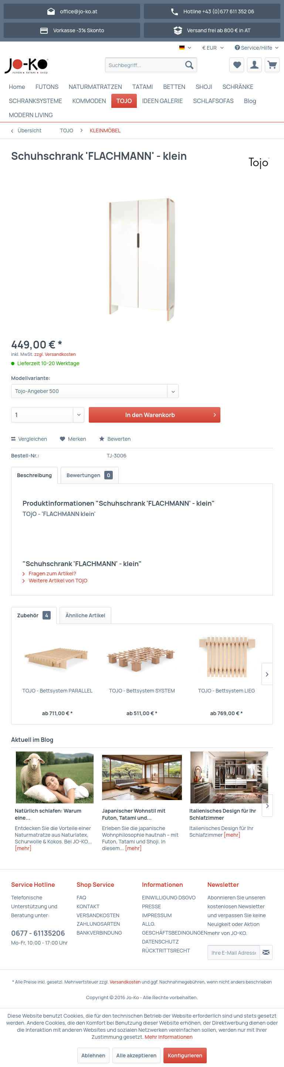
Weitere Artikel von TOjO (55, 580)
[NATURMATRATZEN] (95, 87)
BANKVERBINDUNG (99, 932)
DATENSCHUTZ (160, 941)
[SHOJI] (203, 87)
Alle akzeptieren (136, 1055)
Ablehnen (93, 1055)
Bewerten (115, 438)
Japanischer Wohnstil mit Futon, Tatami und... (134, 814)
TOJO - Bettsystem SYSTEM (142, 690)
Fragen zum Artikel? (49, 573)
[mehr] (23, 848)
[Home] (17, 87)
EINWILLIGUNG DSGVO (169, 897)
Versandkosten (125, 982)
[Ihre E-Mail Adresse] (233, 952)
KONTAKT (88, 906)
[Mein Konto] (254, 64)
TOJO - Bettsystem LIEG (226, 690)
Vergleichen (29, 438)
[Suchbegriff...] (151, 64)
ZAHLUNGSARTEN (98, 923)
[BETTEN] (174, 87)
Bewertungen (90, 475)
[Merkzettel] (236, 64)
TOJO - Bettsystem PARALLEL (57, 690)
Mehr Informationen (169, 1036)
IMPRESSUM (157, 915)
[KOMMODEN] (89, 101)
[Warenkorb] (272, 64)
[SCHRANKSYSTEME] (35, 101)
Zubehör (34, 615)
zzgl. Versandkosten (55, 354)
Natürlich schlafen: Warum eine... (48, 814)
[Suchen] (189, 64)
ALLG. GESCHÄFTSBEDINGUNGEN (173, 928)
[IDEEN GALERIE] (162, 101)
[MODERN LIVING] (31, 115)
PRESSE (151, 906)
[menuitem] (151, 64)
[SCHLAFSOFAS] (213, 101)
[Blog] (250, 101)
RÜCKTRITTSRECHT (166, 950)
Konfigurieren (185, 1055)
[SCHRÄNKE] (238, 87)
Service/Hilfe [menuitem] (254, 47)
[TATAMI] (142, 87)
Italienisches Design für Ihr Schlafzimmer (222, 814)
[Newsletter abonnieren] (266, 952)
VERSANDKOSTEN (98, 915)
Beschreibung (34, 475)
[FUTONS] (47, 87)
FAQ (81, 897)
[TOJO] (124, 101)
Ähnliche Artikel (85, 615)
